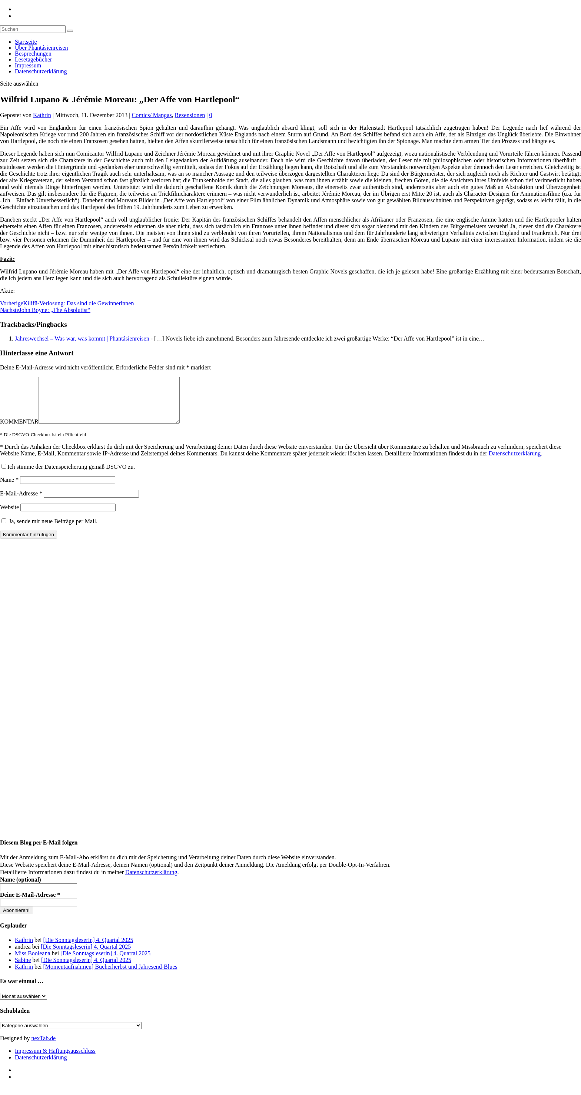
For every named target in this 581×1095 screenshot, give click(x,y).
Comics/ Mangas (152, 115)
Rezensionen (190, 115)
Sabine (23, 969)
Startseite (26, 42)
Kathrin (42, 115)
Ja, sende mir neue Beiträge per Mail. (49, 530)
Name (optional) (20, 888)
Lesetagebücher (33, 59)
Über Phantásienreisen (41, 47)
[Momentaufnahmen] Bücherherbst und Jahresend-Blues (110, 975)
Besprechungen (33, 53)
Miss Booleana (32, 962)
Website (9, 516)
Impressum (28, 65)
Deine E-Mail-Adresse (30, 903)
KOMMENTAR (19, 430)
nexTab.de (43, 1047)
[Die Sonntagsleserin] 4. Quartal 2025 (88, 949)
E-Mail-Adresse (21, 502)
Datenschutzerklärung (41, 71)
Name (9, 488)
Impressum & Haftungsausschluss (55, 1059)
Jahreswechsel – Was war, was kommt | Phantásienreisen (82, 338)
